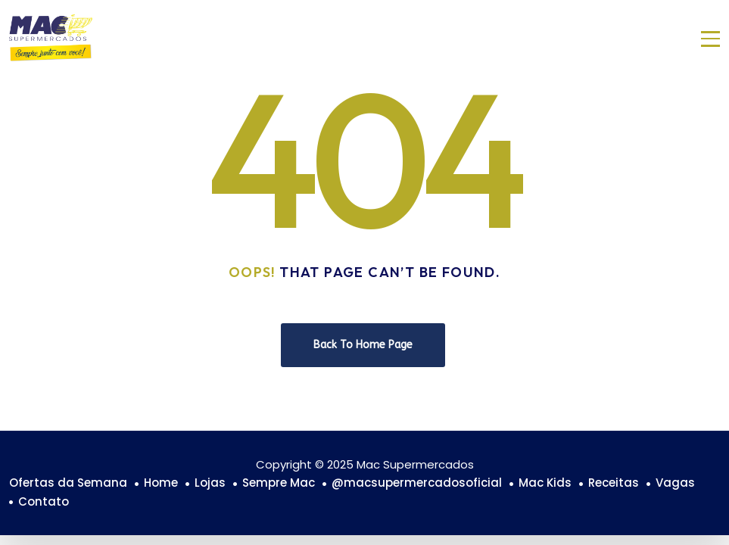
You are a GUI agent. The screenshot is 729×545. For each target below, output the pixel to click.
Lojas (210, 482)
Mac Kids (545, 482)
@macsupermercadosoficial (417, 482)
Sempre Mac (278, 482)
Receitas (613, 482)
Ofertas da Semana (68, 482)
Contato (43, 501)
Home (161, 482)
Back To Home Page (363, 344)
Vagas (675, 482)
